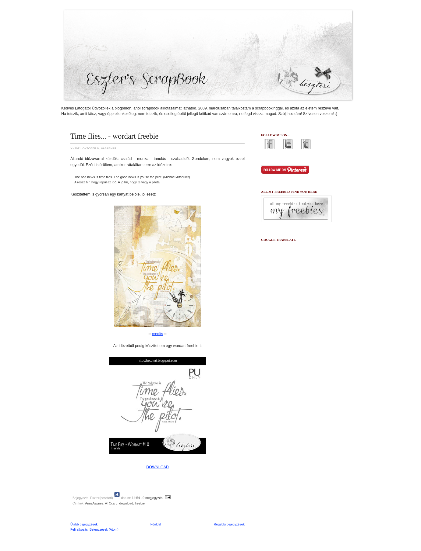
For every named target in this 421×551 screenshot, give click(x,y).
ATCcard (111, 503)
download (126, 503)
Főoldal (155, 524)
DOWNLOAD (157, 467)
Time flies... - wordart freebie (114, 136)
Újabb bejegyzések (84, 524)
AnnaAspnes (94, 503)
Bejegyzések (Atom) (104, 529)
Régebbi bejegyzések (229, 524)
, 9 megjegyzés (151, 498)
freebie (140, 503)
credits (157, 334)
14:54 (136, 498)
